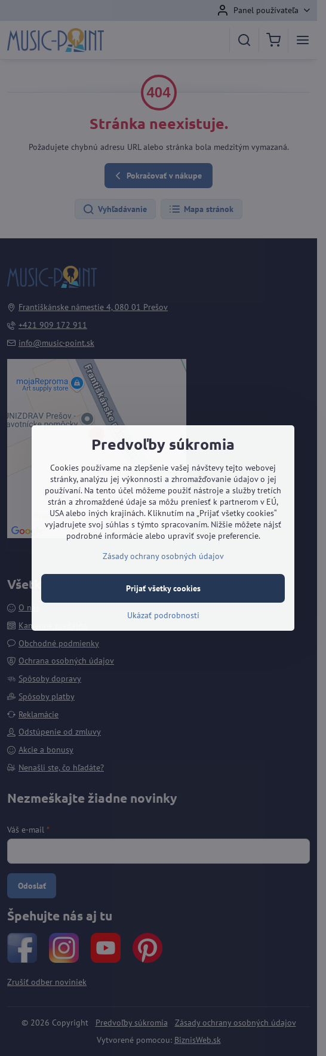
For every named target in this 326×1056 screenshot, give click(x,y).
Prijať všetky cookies (163, 588)
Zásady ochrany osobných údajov (163, 556)
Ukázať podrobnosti (163, 615)
